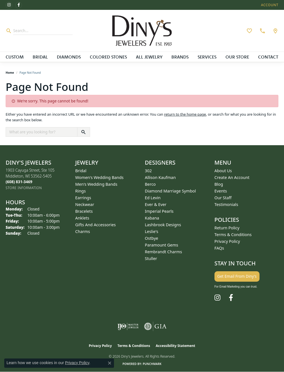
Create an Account (232, 177)
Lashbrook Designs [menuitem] (163, 224)
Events (220, 191)
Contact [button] (268, 57)
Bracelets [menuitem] (84, 211)
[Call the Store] (19, 181)
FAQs (219, 248)
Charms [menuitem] (82, 231)
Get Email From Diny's (237, 276)
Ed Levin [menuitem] (153, 197)
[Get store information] (24, 187)
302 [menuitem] (148, 170)
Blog (218, 184)
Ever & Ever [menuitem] (156, 204)
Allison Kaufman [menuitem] (160, 177)
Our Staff (223, 197)
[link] (261, 30)
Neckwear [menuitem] (84, 204)
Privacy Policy (227, 241)
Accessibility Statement (175, 345)
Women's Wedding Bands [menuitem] (99, 177)
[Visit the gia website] (155, 326)
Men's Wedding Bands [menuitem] (96, 184)
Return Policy (227, 227)
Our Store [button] (237, 57)
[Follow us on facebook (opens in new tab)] (18, 5)
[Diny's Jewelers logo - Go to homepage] (142, 30)
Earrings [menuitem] (83, 197)
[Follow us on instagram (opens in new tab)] (9, 5)
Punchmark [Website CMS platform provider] (152, 364)
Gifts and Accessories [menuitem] (95, 224)
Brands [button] (180, 57)
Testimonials (226, 204)
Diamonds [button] (69, 57)
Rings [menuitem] (80, 191)
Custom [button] (15, 57)
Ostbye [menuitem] (151, 238)
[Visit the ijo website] (127, 326)
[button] (269, 5)
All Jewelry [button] (149, 57)
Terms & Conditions (233, 234)
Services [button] (207, 57)
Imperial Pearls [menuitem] (159, 211)
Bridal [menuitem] (80, 170)
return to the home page (185, 114)
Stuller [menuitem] (151, 258)
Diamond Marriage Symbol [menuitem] (170, 191)
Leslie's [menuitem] (151, 231)
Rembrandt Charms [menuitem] (163, 251)
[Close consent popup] (109, 363)
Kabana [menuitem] (152, 218)
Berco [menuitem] (150, 184)
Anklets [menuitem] (82, 218)
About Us (223, 170)
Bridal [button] (40, 57)
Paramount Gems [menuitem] (161, 245)
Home (10, 73)
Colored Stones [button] (108, 57)
